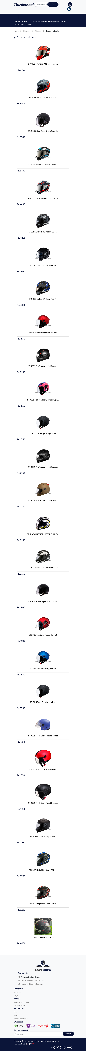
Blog (16, 1012)
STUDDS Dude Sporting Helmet (43, 668)
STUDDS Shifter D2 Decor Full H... (43, 232)
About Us (17, 992)
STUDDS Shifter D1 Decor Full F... (43, 299)
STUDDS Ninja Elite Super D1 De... (43, 870)
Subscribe (68, 1034)
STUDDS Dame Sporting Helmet (43, 433)
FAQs (16, 996)
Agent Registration (21, 1019)
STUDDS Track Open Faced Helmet (43, 736)
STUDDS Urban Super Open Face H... (43, 131)
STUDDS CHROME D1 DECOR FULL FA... (43, 534)
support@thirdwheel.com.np (32, 984)
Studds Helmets (52, 31)
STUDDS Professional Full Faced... (43, 366)
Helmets (27, 31)
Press (16, 1015)
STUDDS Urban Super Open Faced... (43, 601)
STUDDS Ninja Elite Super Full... (43, 836)
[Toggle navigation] (15, 17)
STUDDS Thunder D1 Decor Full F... (43, 164)
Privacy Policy (19, 1006)
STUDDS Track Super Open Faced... (43, 769)
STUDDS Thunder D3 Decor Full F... (43, 64)
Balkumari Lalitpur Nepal (30, 977)
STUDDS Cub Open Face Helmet (43, 265)
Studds (38, 31)
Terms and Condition (21, 1002)
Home (16, 31)
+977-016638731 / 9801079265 (32, 980)
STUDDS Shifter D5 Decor (43, 937)
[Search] (42, 1034)
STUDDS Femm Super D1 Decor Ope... (43, 400)
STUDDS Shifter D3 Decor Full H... (43, 97)
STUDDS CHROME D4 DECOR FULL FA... (43, 567)
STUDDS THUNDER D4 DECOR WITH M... (43, 198)
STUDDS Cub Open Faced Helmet (43, 635)
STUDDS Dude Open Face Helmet (43, 332)
